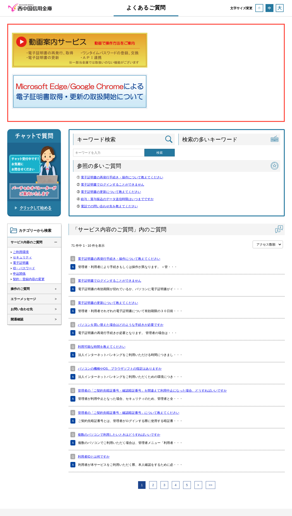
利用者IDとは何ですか (94, 456)
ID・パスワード (24, 268)
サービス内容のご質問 (26, 242)
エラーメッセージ (23, 299)
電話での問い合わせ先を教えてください (109, 206)
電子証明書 (21, 263)
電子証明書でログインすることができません (112, 184)
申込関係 (19, 273)
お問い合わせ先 (22, 309)
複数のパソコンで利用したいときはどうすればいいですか (119, 434)
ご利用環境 (21, 252)
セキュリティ (22, 257)
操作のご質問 (20, 289)
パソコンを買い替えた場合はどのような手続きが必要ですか (120, 325)
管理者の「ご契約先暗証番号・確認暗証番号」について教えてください (128, 412)
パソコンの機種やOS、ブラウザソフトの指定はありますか (120, 368)
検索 (159, 152)
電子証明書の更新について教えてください (111, 192)
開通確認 (17, 319)
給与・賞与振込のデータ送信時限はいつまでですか (117, 199)
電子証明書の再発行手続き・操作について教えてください (122, 177)
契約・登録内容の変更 (29, 279)
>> (210, 485)
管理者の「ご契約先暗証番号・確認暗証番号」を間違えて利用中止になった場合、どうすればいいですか (152, 390)
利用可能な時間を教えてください (101, 346)
